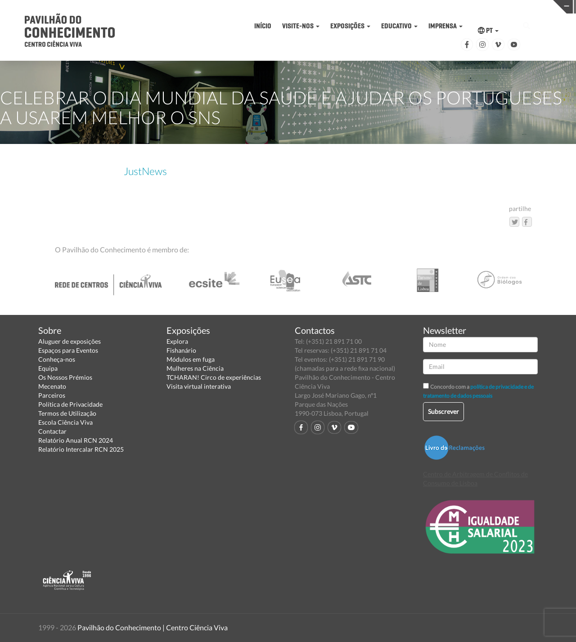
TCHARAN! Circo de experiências (213, 377)
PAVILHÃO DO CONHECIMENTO (292, 7)
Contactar (52, 431)
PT (488, 30)
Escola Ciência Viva (65, 422)
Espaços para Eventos (68, 350)
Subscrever (443, 411)
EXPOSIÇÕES (350, 26)
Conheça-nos (56, 359)
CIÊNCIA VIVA (417, 6)
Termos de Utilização (67, 413)
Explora (177, 341)
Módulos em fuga (190, 359)
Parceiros (51, 395)
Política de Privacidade (70, 404)
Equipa (48, 368)
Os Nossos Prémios (65, 377)
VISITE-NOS (301, 26)
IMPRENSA (445, 26)
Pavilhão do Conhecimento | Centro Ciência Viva (152, 627)
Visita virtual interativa (198, 386)
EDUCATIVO (399, 26)
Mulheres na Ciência (195, 368)
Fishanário (181, 350)
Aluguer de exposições (69, 341)
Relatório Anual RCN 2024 (75, 440)
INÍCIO (262, 26)
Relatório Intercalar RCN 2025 (81, 449)
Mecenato (52, 386)
